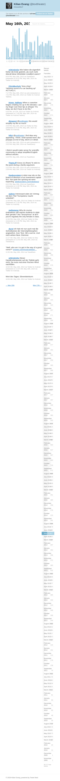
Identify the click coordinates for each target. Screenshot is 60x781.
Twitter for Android (12, 80)
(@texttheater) (30, 4)
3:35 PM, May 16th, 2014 (15, 126)
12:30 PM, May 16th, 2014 (15, 219)
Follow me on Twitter (45, 14)
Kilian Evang (15, 778)
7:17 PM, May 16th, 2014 (15, 93)
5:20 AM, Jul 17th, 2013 (14, 111)
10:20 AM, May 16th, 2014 (15, 267)
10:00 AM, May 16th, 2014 (15, 279)
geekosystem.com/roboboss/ (27, 182)
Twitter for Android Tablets (15, 115)
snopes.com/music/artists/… (25, 249)
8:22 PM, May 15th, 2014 (15, 184)
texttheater (23, 121)
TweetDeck (31, 77)
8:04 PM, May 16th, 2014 (15, 77)
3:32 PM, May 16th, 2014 (15, 142)
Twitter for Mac (32, 126)
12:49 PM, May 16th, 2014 (15, 201)
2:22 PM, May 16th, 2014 (15, 167)
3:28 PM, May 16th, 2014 (15, 157)
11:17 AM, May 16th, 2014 (15, 238)
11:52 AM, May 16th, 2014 (15, 252)
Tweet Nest (34, 778)
